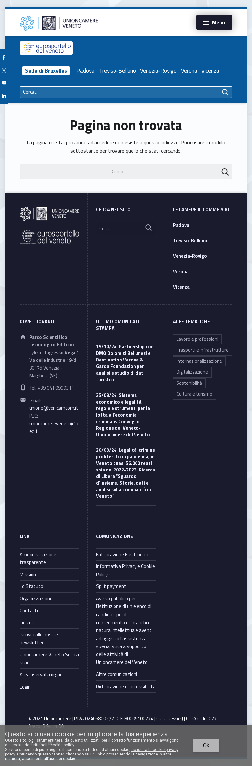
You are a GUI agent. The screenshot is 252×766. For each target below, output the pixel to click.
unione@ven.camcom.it (53, 408)
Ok (206, 745)
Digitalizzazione (192, 372)
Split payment (111, 586)
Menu (218, 22)
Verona (189, 70)
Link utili (28, 622)
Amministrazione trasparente (38, 558)
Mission (28, 574)
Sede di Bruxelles (46, 70)
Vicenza (210, 70)
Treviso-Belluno (117, 70)
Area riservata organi (42, 674)
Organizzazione (36, 598)
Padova (85, 70)
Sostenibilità (189, 383)
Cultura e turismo (194, 394)
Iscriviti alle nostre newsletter (39, 638)
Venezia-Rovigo (158, 70)
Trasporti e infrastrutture (203, 350)
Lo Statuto (31, 586)
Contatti (29, 610)
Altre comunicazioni (116, 674)
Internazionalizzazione (199, 361)
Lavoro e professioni (197, 339)
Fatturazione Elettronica (122, 554)
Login (25, 686)
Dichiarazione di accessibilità (126, 686)
